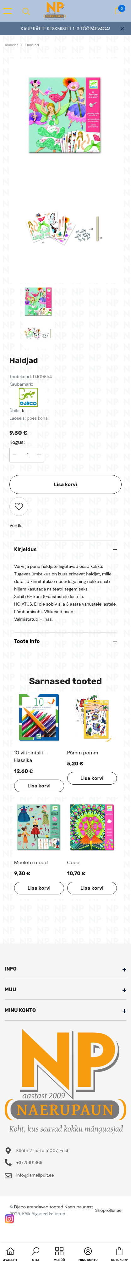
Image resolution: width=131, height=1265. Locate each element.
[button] (35, 1254)
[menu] (7, 10)
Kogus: (17, 442)
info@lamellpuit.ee (35, 1175)
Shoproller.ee (108, 1210)
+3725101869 (29, 1162)
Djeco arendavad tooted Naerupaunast (53, 1207)
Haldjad (32, 45)
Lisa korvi (65, 484)
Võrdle (16, 525)
